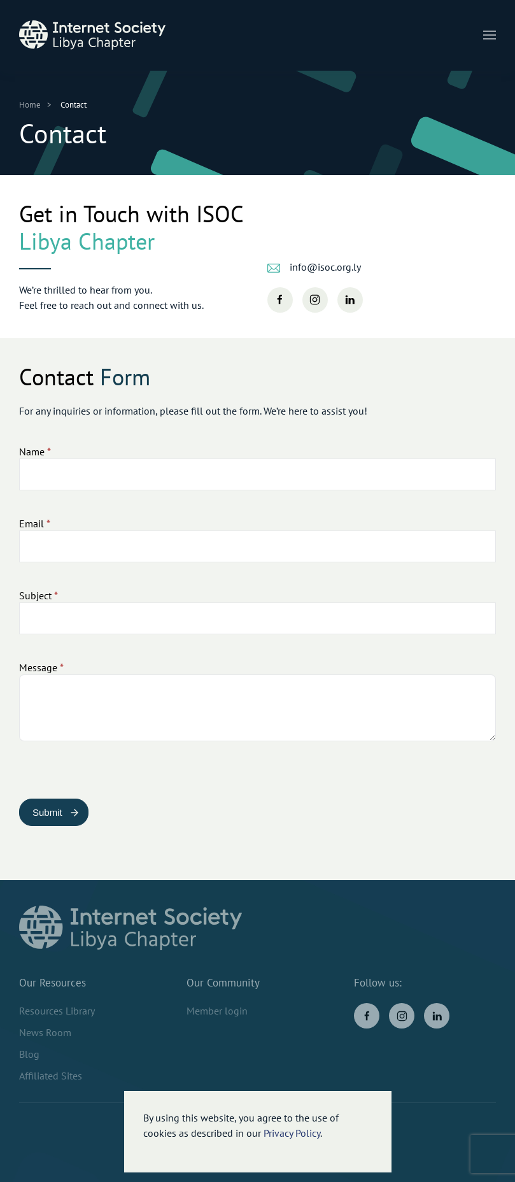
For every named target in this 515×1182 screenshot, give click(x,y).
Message (41, 667)
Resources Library (57, 1010)
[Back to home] (92, 35)
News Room (45, 1032)
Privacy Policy (292, 1133)
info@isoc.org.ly (325, 266)
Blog (29, 1054)
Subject (38, 595)
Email (34, 523)
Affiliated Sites (50, 1075)
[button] (489, 35)
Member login (217, 1010)
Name (35, 451)
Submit (47, 812)
